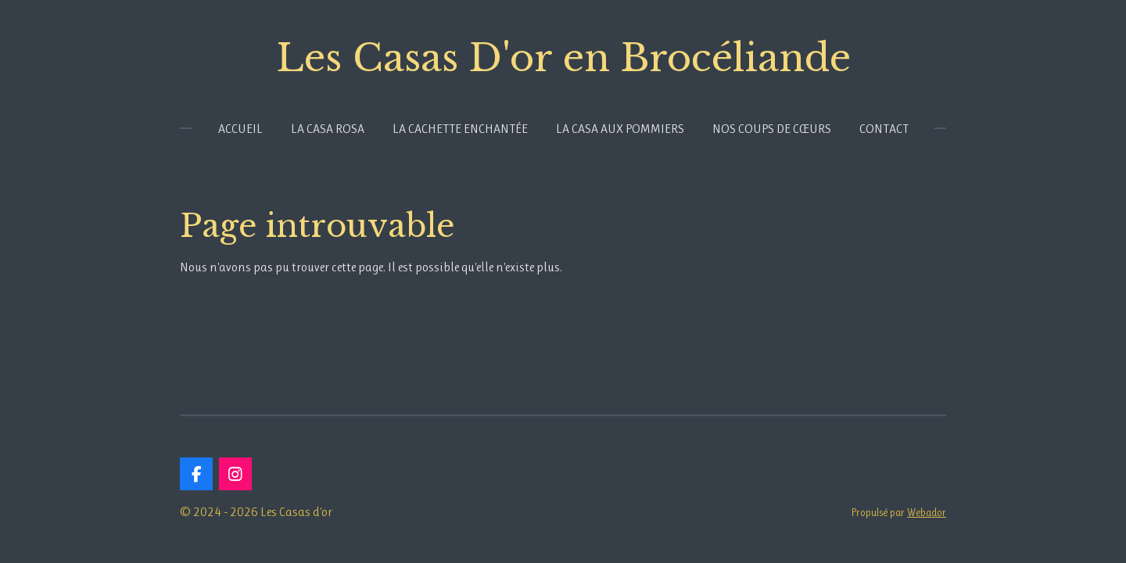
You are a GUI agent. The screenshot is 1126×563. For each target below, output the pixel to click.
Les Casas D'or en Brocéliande (563, 57)
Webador (926, 512)
